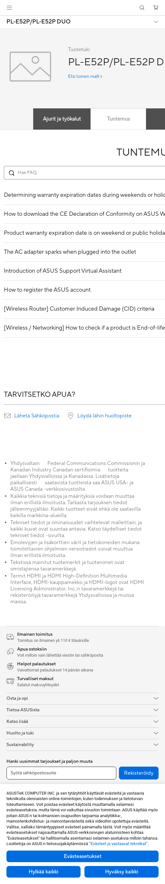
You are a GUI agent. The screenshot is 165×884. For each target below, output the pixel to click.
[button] (9, 8)
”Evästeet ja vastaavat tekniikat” (118, 843)
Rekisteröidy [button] (138, 773)
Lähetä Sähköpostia (36, 416)
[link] (82, 7)
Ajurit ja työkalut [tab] (62, 119)
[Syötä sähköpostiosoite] (61, 773)
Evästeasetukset (83, 856)
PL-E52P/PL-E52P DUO (38, 21)
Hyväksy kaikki (121, 872)
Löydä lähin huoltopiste (104, 416)
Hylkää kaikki (43, 872)
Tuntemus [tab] (118, 119)
